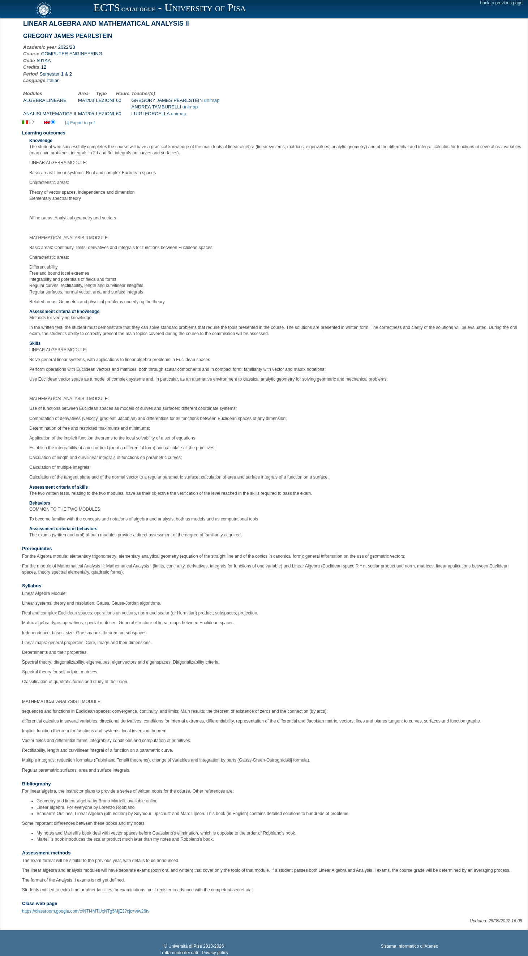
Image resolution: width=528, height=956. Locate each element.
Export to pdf (80, 122)
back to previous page (501, 2)
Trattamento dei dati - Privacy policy (193, 952)
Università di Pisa (185, 946)
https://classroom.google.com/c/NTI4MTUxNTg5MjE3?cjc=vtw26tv (85, 911)
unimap (212, 100)
